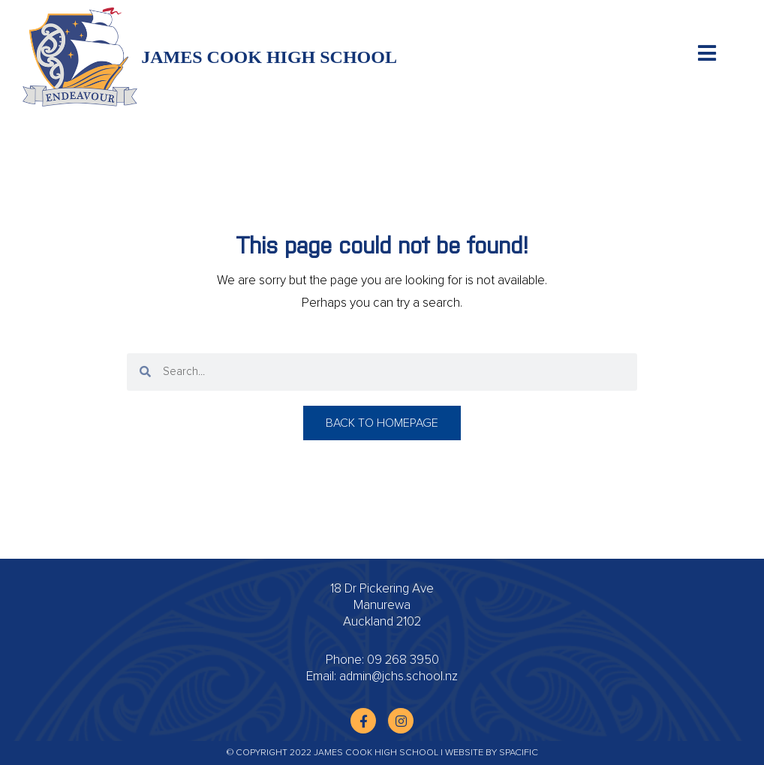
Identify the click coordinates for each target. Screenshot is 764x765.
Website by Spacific (491, 753)
